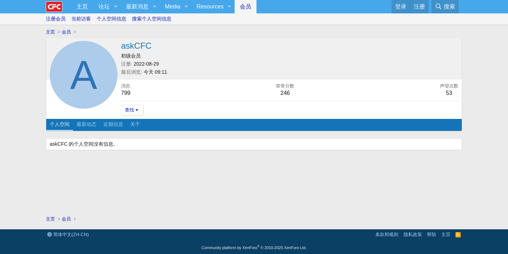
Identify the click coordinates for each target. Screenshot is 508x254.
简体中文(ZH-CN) (68, 234)
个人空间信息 (111, 19)
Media (173, 7)
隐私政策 (413, 234)
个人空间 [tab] (59, 124)
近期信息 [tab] (113, 124)
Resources (209, 7)
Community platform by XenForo (254, 248)
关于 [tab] (135, 124)
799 (126, 93)
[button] (115, 6)
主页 (82, 7)
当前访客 (81, 19)
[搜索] (445, 6)
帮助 (431, 234)
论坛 (104, 7)
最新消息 (137, 7)
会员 (245, 7)
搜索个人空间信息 (151, 19)
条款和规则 (386, 234)
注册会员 (56, 19)
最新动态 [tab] (86, 124)
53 (449, 93)
